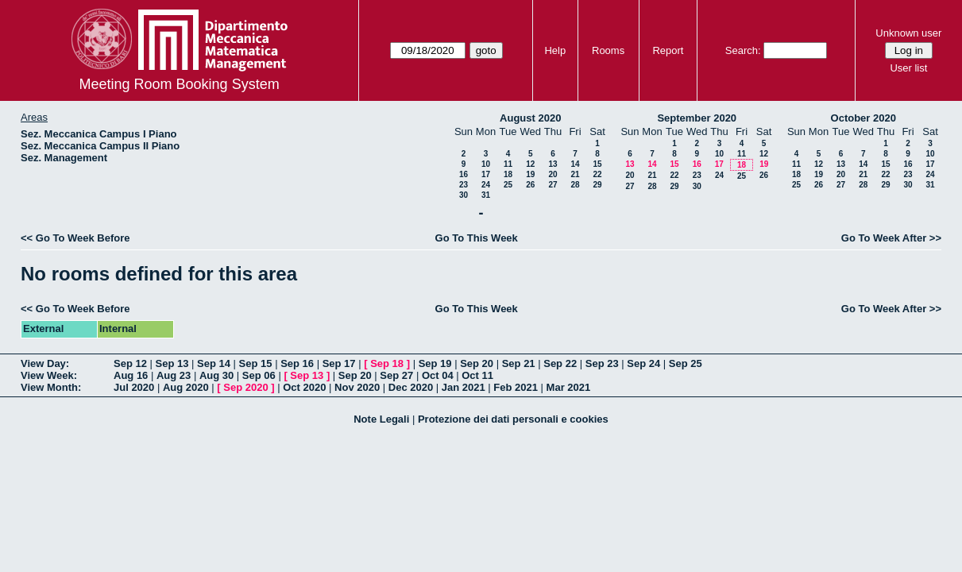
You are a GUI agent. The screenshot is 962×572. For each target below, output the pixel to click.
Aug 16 (131, 375)
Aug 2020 (186, 387)
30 (463, 195)
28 (574, 184)
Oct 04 (438, 375)
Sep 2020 (245, 387)
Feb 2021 (515, 387)
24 (485, 184)
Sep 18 (387, 363)
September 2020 (696, 118)
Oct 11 (477, 375)
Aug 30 (216, 375)
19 (530, 174)
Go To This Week (476, 238)
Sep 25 (685, 363)
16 (463, 174)
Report (667, 50)
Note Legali (381, 419)
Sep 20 (476, 363)
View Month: (51, 387)
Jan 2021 (463, 387)
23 (463, 184)
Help (555, 50)
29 (597, 184)
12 (530, 164)
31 (485, 195)
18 (508, 174)
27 (552, 184)
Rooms (608, 50)
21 (574, 174)
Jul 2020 (134, 387)
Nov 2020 (357, 387)
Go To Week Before (83, 238)
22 (597, 174)
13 (552, 164)
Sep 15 (255, 363)
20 (552, 174)
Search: (743, 50)
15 (597, 164)
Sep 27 (396, 375)
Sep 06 (259, 375)
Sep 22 (560, 363)
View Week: (49, 375)
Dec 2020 (410, 387)
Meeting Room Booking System (179, 84)
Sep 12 (130, 363)
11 (508, 164)
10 (485, 164)
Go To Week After (883, 238)
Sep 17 (339, 363)
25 (508, 184)
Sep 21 (518, 363)
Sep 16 (297, 363)
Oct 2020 (304, 387)
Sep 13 (172, 363)
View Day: (45, 363)
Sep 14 (213, 363)
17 (485, 174)
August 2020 (530, 118)
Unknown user (908, 33)
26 (530, 184)
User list (908, 68)
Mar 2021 (569, 387)
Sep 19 (435, 363)
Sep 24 (643, 363)
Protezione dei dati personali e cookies (513, 419)
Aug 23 (173, 375)
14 (574, 164)
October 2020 (863, 118)
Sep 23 (602, 363)
